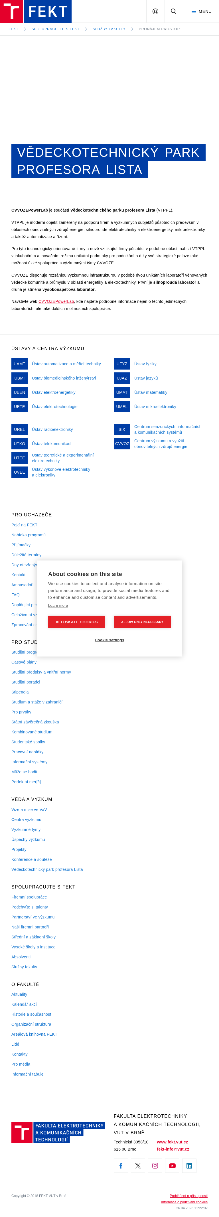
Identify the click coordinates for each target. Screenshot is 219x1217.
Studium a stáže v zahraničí (37, 702)
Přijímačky (21, 545)
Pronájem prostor (159, 29)
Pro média (20, 1064)
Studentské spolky (28, 742)
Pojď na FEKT (24, 525)
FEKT (14, 29)
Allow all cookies (77, 622)
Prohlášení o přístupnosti (189, 1196)
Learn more (58, 605)
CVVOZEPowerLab (56, 301)
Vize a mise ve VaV (29, 809)
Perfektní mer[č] (26, 782)
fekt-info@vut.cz (173, 1149)
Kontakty (19, 1054)
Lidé (15, 1044)
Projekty (19, 849)
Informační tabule (27, 1074)
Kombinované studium (31, 732)
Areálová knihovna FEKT (34, 1034)
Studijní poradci (25, 682)
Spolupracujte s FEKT (56, 29)
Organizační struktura (31, 1024)
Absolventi (21, 957)
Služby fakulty (109, 29)
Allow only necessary (142, 622)
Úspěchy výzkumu (28, 839)
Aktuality (19, 994)
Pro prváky (21, 712)
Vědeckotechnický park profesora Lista (47, 869)
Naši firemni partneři (30, 927)
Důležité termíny (26, 555)
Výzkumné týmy (25, 829)
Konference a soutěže (31, 859)
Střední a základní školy (33, 937)
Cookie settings (109, 640)
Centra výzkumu (26, 819)
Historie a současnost (31, 1014)
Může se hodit (24, 772)
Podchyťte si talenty (29, 907)
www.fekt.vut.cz (172, 1142)
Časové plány (23, 662)
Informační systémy (29, 762)
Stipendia (20, 692)
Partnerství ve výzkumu (33, 917)
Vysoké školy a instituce (33, 947)
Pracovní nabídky (27, 752)
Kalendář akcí (24, 1004)
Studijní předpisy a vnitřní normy (41, 672)
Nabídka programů (28, 535)
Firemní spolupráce (29, 897)
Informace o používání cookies (184, 1202)
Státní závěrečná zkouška (35, 722)
